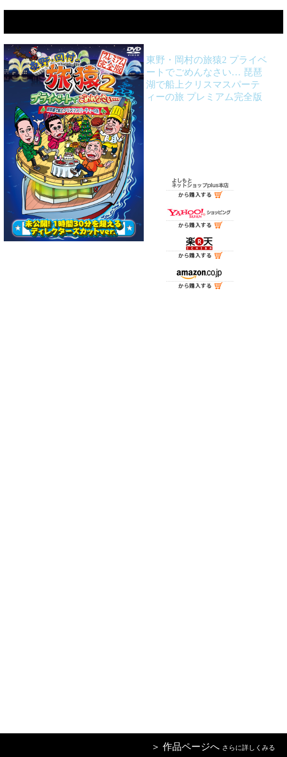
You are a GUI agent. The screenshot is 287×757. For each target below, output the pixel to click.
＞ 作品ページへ (185, 746)
